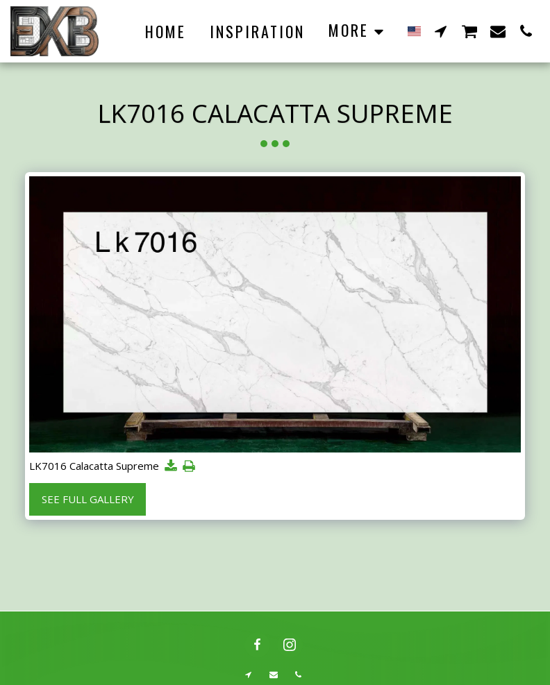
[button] (441, 31)
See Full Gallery (88, 499)
